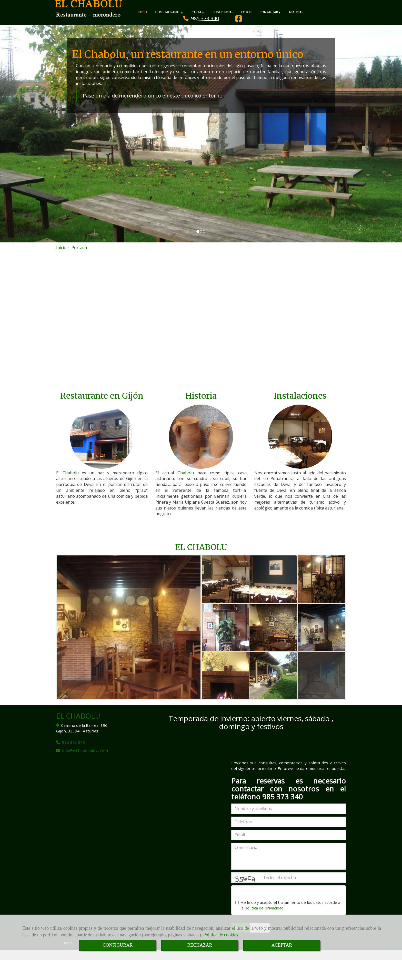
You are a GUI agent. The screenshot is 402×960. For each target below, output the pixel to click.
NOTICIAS (296, 12)
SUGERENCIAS (223, 12)
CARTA (198, 12)
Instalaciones (300, 406)
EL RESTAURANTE (169, 12)
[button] (30, 144)
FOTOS (246, 12)
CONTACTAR (270, 12)
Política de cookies (220, 934)
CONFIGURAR (118, 945)
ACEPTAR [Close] (282, 945)
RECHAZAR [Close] (199, 945)
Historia (201, 406)
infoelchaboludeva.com (85, 760)
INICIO (142, 12)
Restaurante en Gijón (102, 406)
